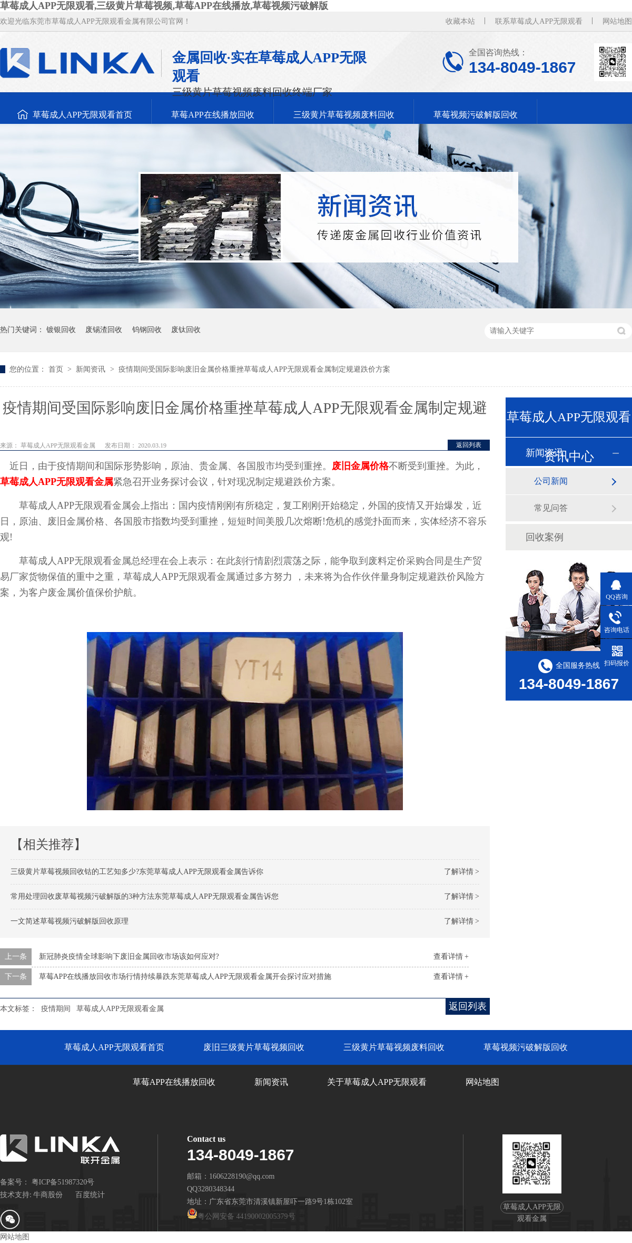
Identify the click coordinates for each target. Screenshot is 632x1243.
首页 (56, 369)
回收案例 (545, 537)
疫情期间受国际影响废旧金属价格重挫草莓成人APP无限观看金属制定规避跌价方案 (254, 369)
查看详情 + (451, 956)
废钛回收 (186, 330)
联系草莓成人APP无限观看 (538, 21)
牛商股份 (48, 1195)
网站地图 (617, 21)
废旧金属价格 (360, 466)
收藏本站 (460, 21)
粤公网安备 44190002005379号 (241, 1216)
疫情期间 (56, 1009)
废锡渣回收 (103, 330)
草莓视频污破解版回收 (475, 114)
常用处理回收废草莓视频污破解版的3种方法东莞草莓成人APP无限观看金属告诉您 (145, 896)
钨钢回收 (147, 330)
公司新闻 (551, 481)
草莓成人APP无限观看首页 (82, 114)
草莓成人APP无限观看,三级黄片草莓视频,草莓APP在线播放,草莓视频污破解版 (164, 6)
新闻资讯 (91, 369)
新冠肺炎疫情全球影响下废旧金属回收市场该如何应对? (129, 956)
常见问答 (551, 507)
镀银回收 (61, 330)
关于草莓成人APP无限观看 (377, 1081)
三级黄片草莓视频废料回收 (343, 114)
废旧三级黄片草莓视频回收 (253, 1047)
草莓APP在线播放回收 (212, 114)
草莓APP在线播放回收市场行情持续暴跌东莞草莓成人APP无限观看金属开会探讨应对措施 (185, 976)
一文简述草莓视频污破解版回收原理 (70, 921)
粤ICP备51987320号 (63, 1182)
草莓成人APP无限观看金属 (56, 482)
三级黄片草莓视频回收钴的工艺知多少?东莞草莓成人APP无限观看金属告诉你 (137, 872)
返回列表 (468, 445)
